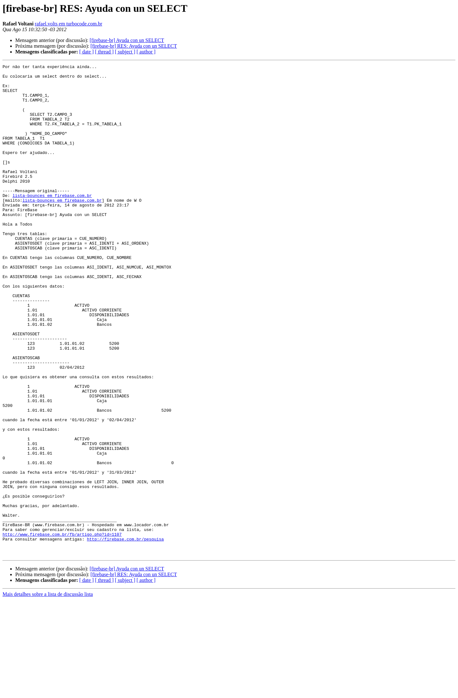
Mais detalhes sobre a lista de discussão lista (48, 692)
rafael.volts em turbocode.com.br (68, 23)
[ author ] (146, 51)
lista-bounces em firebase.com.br (52, 222)
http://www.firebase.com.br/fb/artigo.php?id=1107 (62, 629)
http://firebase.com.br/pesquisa (125, 634)
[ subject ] (125, 51)
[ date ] (86, 51)
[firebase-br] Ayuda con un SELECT (127, 40)
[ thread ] (104, 51)
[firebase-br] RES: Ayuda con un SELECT (133, 46)
